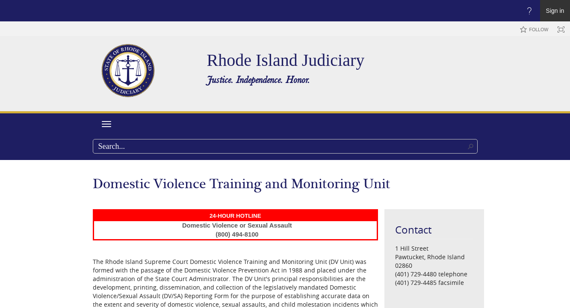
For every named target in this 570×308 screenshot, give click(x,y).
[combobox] (285, 146)
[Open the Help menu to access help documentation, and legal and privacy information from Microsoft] (529, 10)
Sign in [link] (555, 10)
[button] (470, 146)
